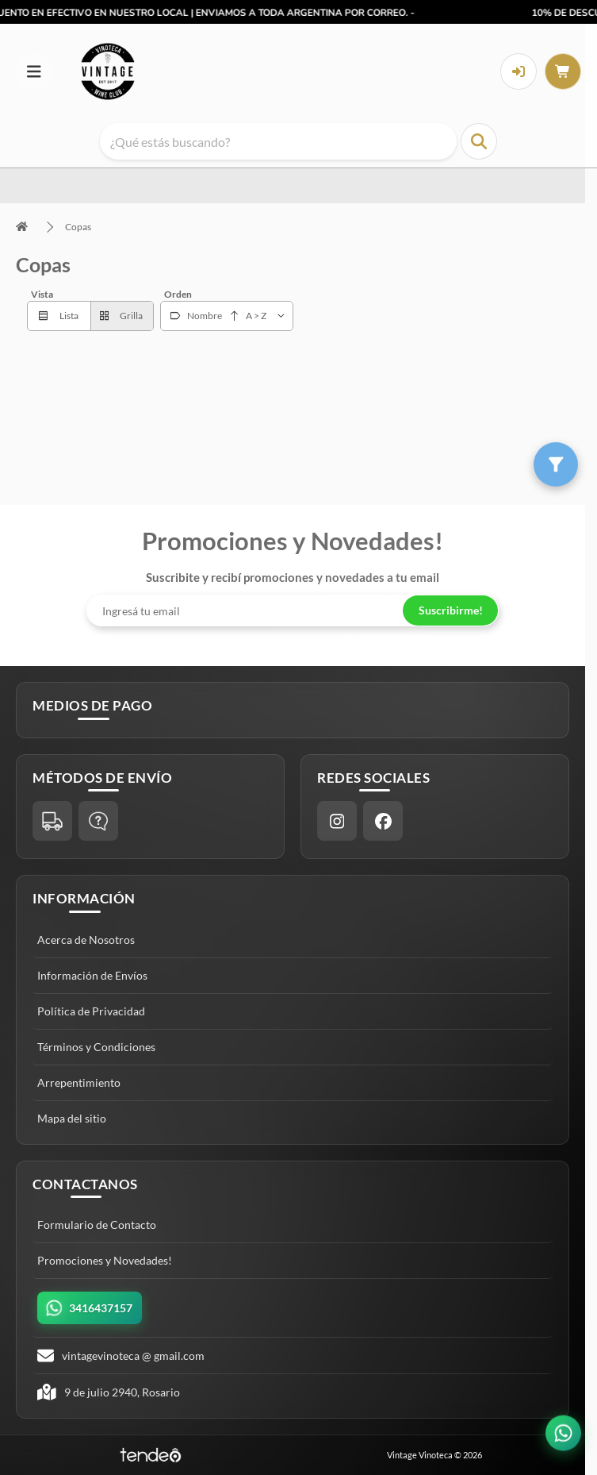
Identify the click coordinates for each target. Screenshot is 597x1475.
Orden (178, 294)
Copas (78, 227)
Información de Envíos (92, 975)
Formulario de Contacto (96, 1224)
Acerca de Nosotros (86, 939)
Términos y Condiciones (96, 1046)
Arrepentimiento (79, 1082)
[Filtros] (556, 464)
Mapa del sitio (71, 1118)
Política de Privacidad (91, 1011)
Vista (42, 294)
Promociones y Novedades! (104, 1260)
